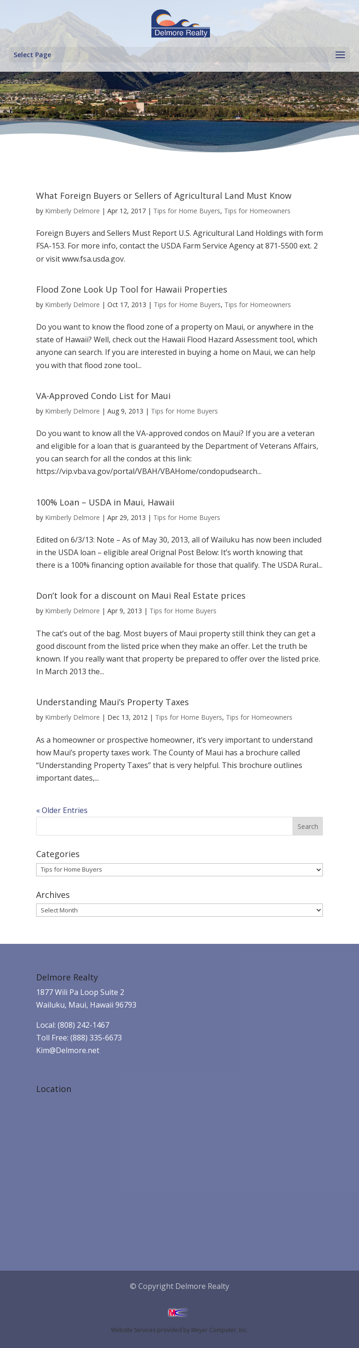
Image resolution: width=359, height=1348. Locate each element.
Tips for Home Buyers (186, 210)
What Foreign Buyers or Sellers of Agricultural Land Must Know (164, 195)
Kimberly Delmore (72, 210)
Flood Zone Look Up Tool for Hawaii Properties (131, 289)
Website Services (133, 1330)
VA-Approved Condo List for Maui (103, 395)
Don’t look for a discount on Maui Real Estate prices (141, 595)
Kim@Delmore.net (67, 1050)
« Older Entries (62, 810)
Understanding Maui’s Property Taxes (112, 702)
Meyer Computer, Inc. (219, 1330)
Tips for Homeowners (257, 210)
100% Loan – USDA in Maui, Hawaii (105, 502)
